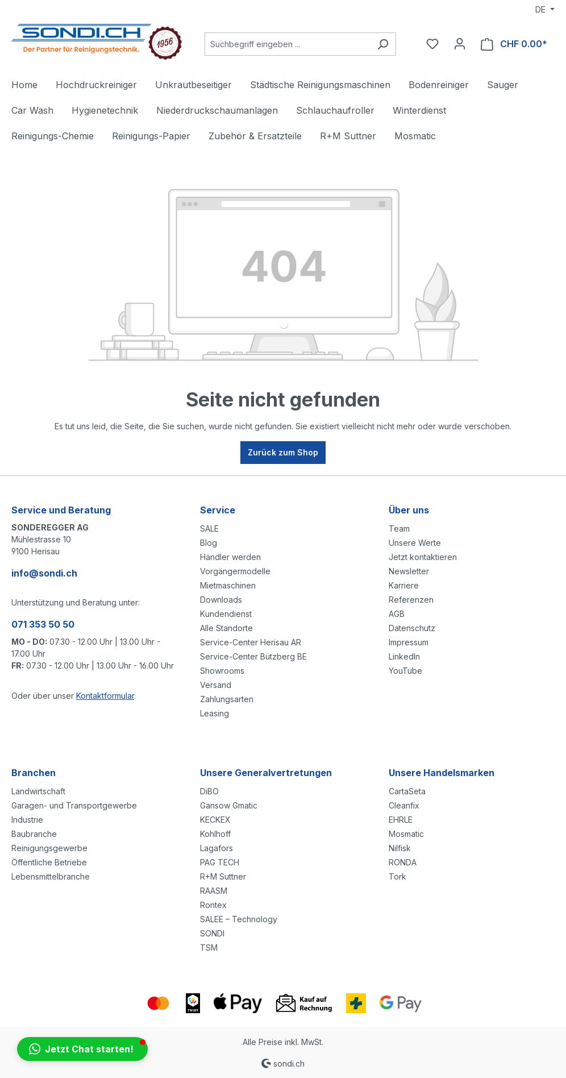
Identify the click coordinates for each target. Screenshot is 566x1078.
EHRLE (401, 819)
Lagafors (216, 848)
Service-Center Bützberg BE (253, 656)
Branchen (33, 772)
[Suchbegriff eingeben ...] (287, 44)
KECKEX (215, 819)
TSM (209, 947)
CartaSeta (407, 791)
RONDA (403, 862)
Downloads (221, 599)
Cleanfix (404, 805)
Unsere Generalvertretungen (266, 772)
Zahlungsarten (226, 699)
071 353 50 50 (42, 624)
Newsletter (409, 571)
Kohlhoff (215, 834)
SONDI (212, 933)
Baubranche (34, 834)
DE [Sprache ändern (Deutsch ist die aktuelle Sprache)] (541, 9)
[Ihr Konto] (459, 43)
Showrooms (222, 670)
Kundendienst (226, 614)
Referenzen (411, 599)
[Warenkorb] (514, 44)
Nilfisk (400, 848)
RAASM (213, 890)
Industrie (27, 819)
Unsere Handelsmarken (441, 772)
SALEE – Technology (238, 919)
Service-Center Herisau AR (250, 642)
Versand (215, 685)
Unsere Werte (415, 543)
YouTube (405, 670)
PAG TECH (219, 862)
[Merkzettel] (432, 43)
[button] (82, 1049)
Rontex (213, 905)
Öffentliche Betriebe (49, 862)
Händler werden (230, 557)
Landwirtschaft (38, 791)
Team (399, 528)
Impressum (408, 642)
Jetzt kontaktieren (423, 557)
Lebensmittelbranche (50, 876)
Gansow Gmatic (228, 805)
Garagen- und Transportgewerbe (74, 805)
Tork (397, 876)
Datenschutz (412, 628)
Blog (208, 543)
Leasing (214, 713)
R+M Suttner (223, 876)
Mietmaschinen (228, 585)
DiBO (209, 791)
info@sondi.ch (44, 573)
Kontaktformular (105, 695)
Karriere (404, 585)
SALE (209, 528)
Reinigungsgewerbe (49, 848)
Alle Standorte (226, 628)
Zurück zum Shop (283, 452)
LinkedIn (404, 656)
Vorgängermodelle (235, 571)
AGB (397, 614)
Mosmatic (406, 834)
